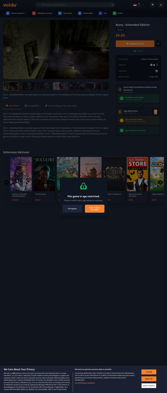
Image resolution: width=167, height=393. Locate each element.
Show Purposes (148, 389)
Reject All (148, 382)
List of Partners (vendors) (85, 385)
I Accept (148, 375)
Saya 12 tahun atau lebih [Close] (94, 208)
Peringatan (72, 208)
